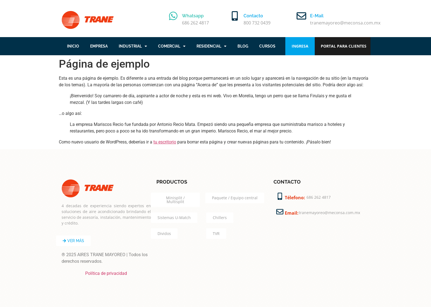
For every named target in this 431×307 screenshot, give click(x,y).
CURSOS (267, 46)
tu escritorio (164, 142)
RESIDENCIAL (211, 46)
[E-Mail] (301, 16)
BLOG (242, 46)
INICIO (73, 46)
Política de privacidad (106, 273)
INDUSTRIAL (133, 46)
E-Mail (317, 15)
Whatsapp (193, 15)
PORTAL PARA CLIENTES (343, 46)
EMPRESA (99, 46)
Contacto (253, 15)
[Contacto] (235, 16)
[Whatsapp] (173, 16)
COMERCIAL (172, 46)
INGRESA (300, 46)
